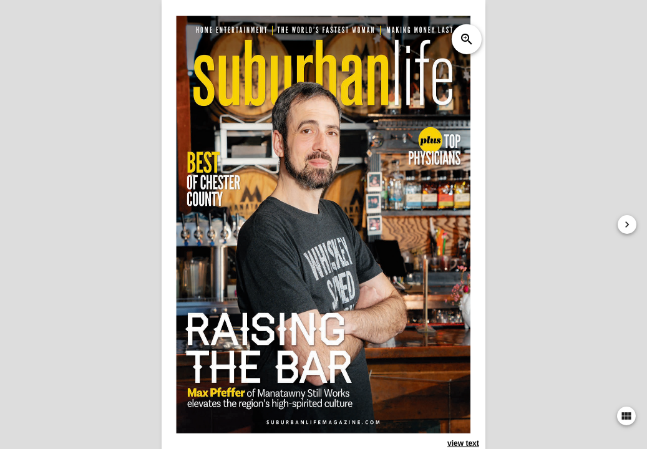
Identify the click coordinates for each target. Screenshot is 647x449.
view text (463, 443)
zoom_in (466, 39)
